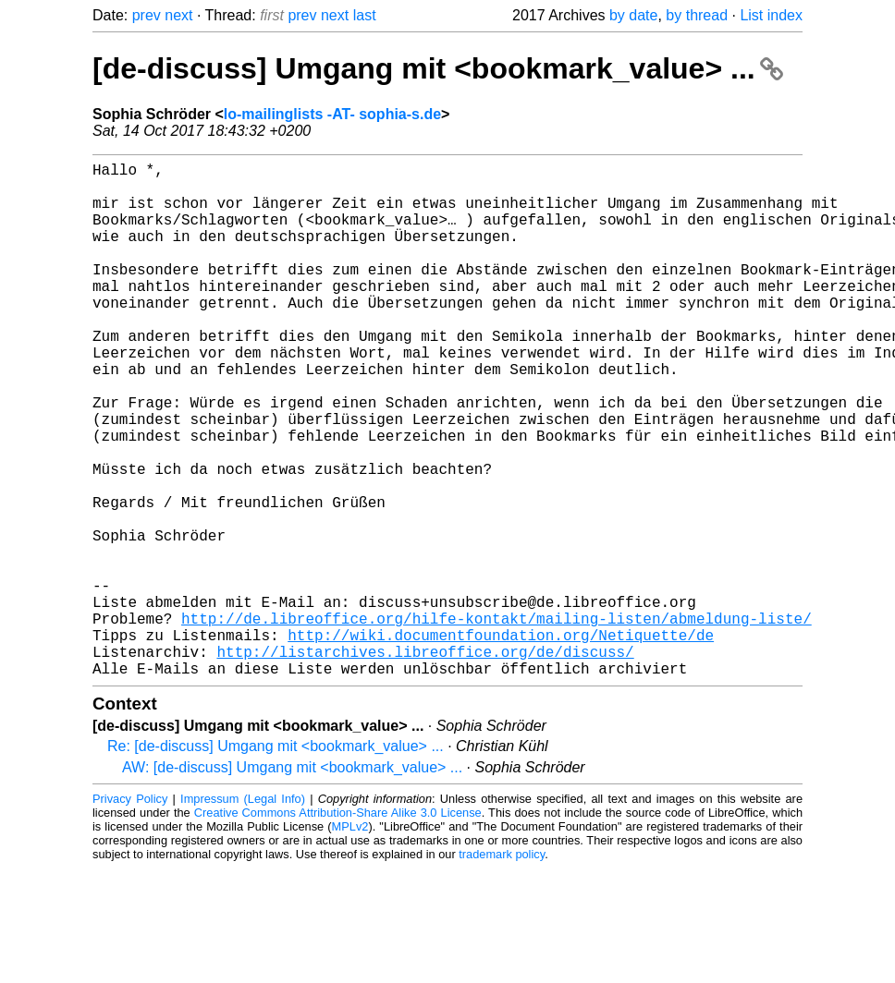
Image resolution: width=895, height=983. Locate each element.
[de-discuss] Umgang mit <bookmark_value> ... (437, 68)
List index (771, 15)
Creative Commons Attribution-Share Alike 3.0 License (338, 927)
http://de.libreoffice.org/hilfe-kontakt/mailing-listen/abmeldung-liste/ (496, 721)
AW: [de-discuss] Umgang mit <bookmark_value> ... (292, 882)
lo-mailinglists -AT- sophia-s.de (332, 114)
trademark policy (502, 969)
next (178, 15)
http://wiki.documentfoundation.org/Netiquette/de (501, 742)
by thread (697, 15)
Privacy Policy (129, 913)
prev (146, 15)
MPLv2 (350, 941)
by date (633, 15)
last (364, 15)
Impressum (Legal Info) (242, 913)
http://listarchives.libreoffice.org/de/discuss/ (424, 762)
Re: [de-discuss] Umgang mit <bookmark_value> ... (275, 860)
